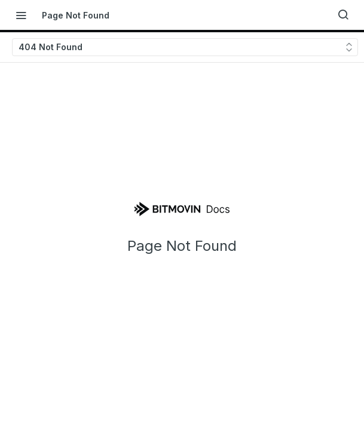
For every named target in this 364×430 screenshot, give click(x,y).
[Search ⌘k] (343, 15)
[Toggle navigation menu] (21, 15)
